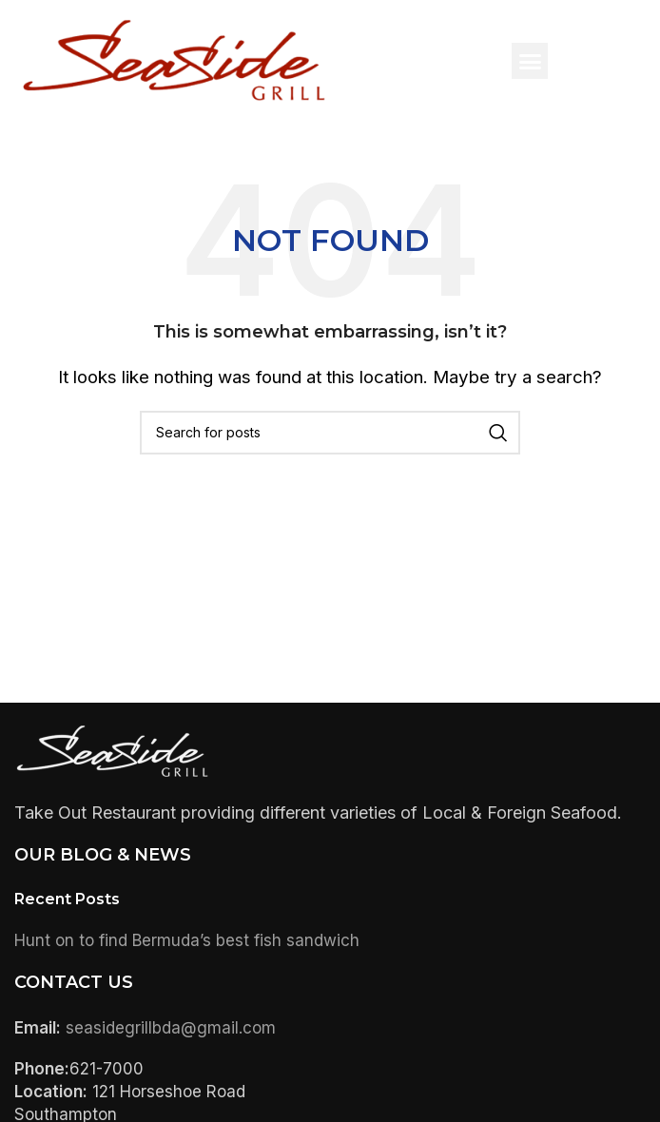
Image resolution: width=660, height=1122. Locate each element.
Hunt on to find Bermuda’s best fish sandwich (186, 940)
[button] (530, 61)
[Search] (330, 433)
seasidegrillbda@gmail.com (171, 1027)
